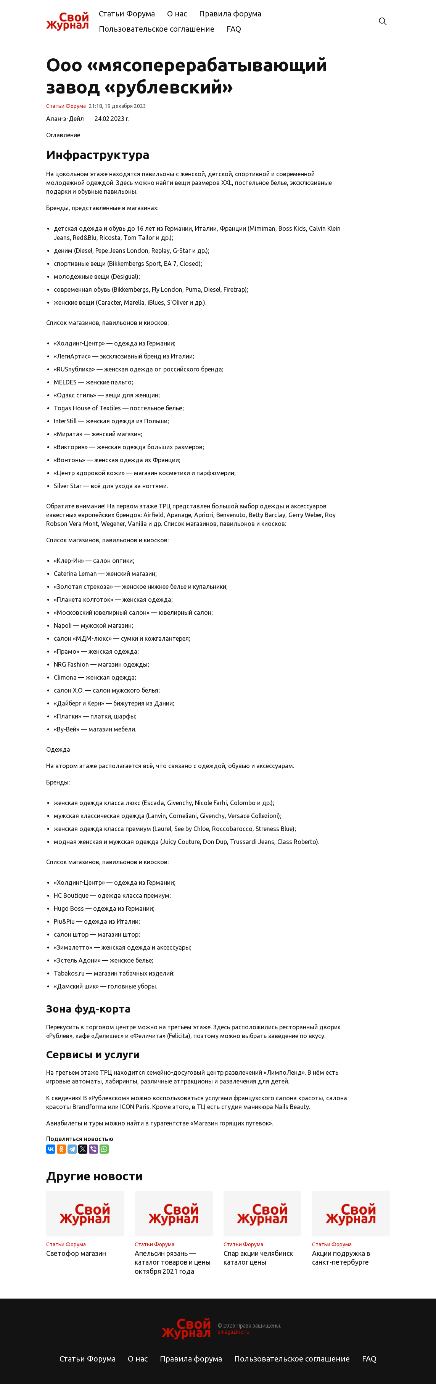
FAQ (234, 28)
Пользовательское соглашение (156, 28)
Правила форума (230, 13)
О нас (177, 13)
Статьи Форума (127, 13)
